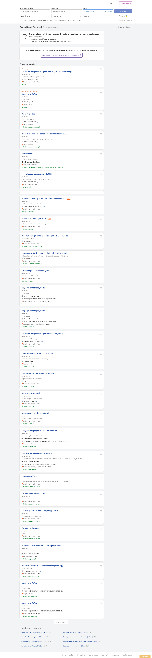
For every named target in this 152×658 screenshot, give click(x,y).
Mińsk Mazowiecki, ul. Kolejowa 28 (35, 467)
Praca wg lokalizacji (68, 655)
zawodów (129, 20)
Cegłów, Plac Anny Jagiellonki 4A (34, 324)
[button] (101, 69)
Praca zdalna (81, 655)
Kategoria (54, 8)
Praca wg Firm (105, 655)
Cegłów (25, 104)
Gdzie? (85, 8)
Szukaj (124, 11)
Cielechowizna (28, 165)
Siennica (26, 124)
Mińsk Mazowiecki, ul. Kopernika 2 (34, 301)
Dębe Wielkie (27, 556)
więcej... (80, 459)
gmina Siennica (28, 184)
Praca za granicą (93, 655)
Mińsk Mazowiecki (29, 82)
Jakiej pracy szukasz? (27, 8)
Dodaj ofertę (125, 3)
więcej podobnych (61, 622)
